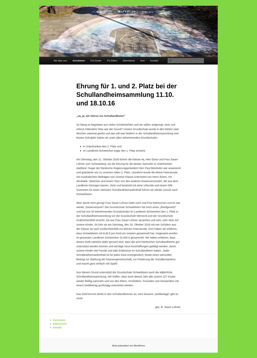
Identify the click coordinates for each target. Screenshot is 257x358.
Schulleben (78, 60)
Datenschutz (60, 323)
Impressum (59, 320)
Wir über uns (60, 60)
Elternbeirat (129, 60)
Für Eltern (112, 60)
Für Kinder (95, 60)
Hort (142, 60)
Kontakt (154, 60)
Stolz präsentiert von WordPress (128, 345)
